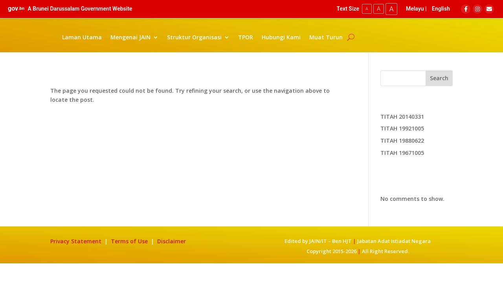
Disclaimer (171, 241)
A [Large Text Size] (391, 9)
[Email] (489, 9)
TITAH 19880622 (402, 140)
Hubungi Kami (281, 37)
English (441, 9)
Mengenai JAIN (130, 37)
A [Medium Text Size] (378, 9)
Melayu (415, 9)
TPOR (245, 37)
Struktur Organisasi (194, 37)
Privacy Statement (75, 241)
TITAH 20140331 (402, 116)
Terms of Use (130, 241)
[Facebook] (465, 9)
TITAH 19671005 (402, 152)
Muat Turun (326, 37)
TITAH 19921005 (402, 128)
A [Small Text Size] (366, 9)
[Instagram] (477, 9)
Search (439, 78)
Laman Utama (82, 37)
